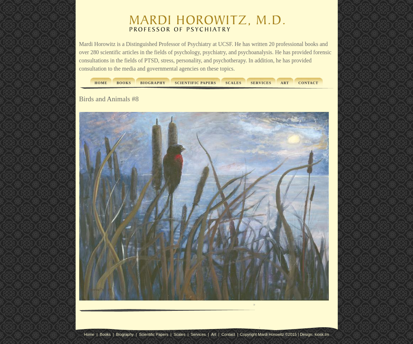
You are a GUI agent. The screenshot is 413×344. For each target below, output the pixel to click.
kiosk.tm (322, 334)
